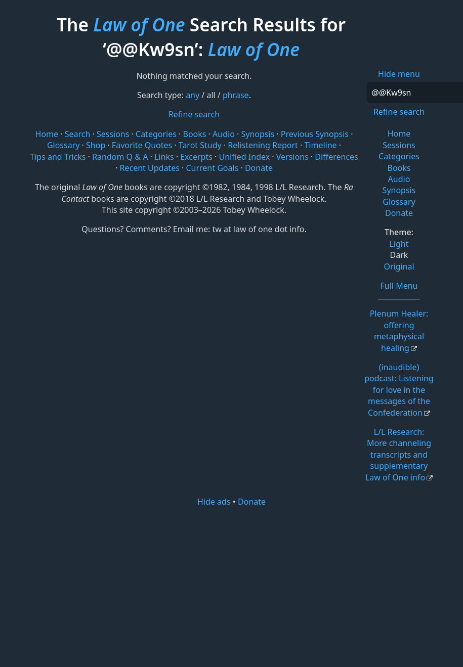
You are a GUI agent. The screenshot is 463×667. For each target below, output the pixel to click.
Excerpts (196, 156)
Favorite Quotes (142, 145)
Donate (399, 212)
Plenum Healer (399, 330)
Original (399, 266)
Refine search (399, 111)
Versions (292, 156)
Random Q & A (120, 156)
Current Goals (212, 167)
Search (78, 134)
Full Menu (399, 285)
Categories (398, 156)
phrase (236, 95)
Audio (399, 179)
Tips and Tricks (58, 156)
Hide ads (214, 501)
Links (164, 156)
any (192, 95)
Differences (336, 156)
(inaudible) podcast (399, 390)
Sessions (399, 145)
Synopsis (399, 190)
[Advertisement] (231, 586)
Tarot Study (200, 145)
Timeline (320, 145)
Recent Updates (150, 167)
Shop (95, 145)
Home (399, 133)
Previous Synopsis (315, 134)
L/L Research (398, 454)
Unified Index (244, 156)
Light (398, 243)
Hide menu (399, 73)
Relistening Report (263, 145)
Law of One (139, 24)
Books (399, 167)
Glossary (399, 201)
